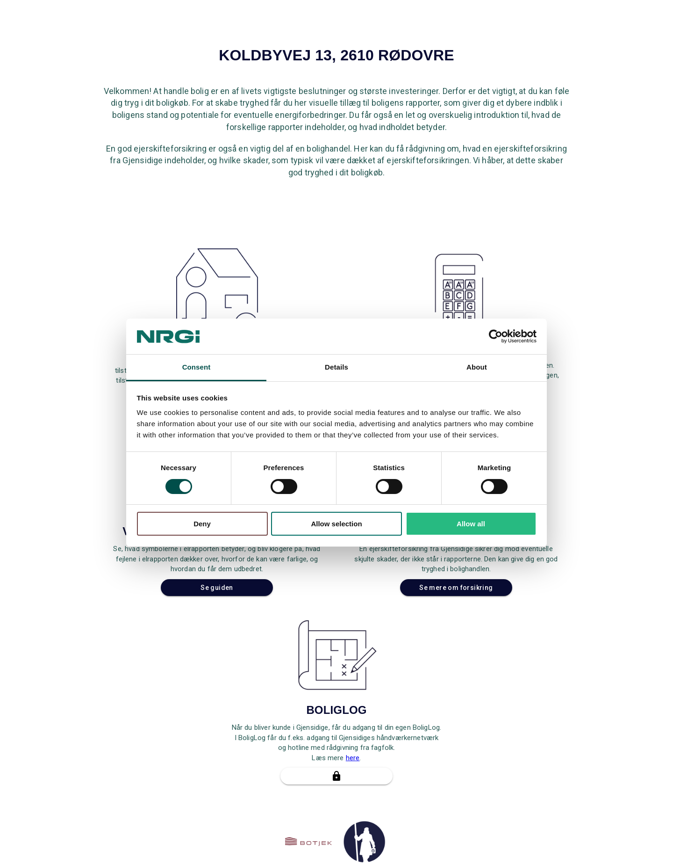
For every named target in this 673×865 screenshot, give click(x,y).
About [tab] (476, 367)
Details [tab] (336, 367)
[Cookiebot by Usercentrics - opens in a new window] (496, 336)
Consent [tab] (196, 367)
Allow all (471, 524)
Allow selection (336, 524)
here (353, 758)
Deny (202, 524)
